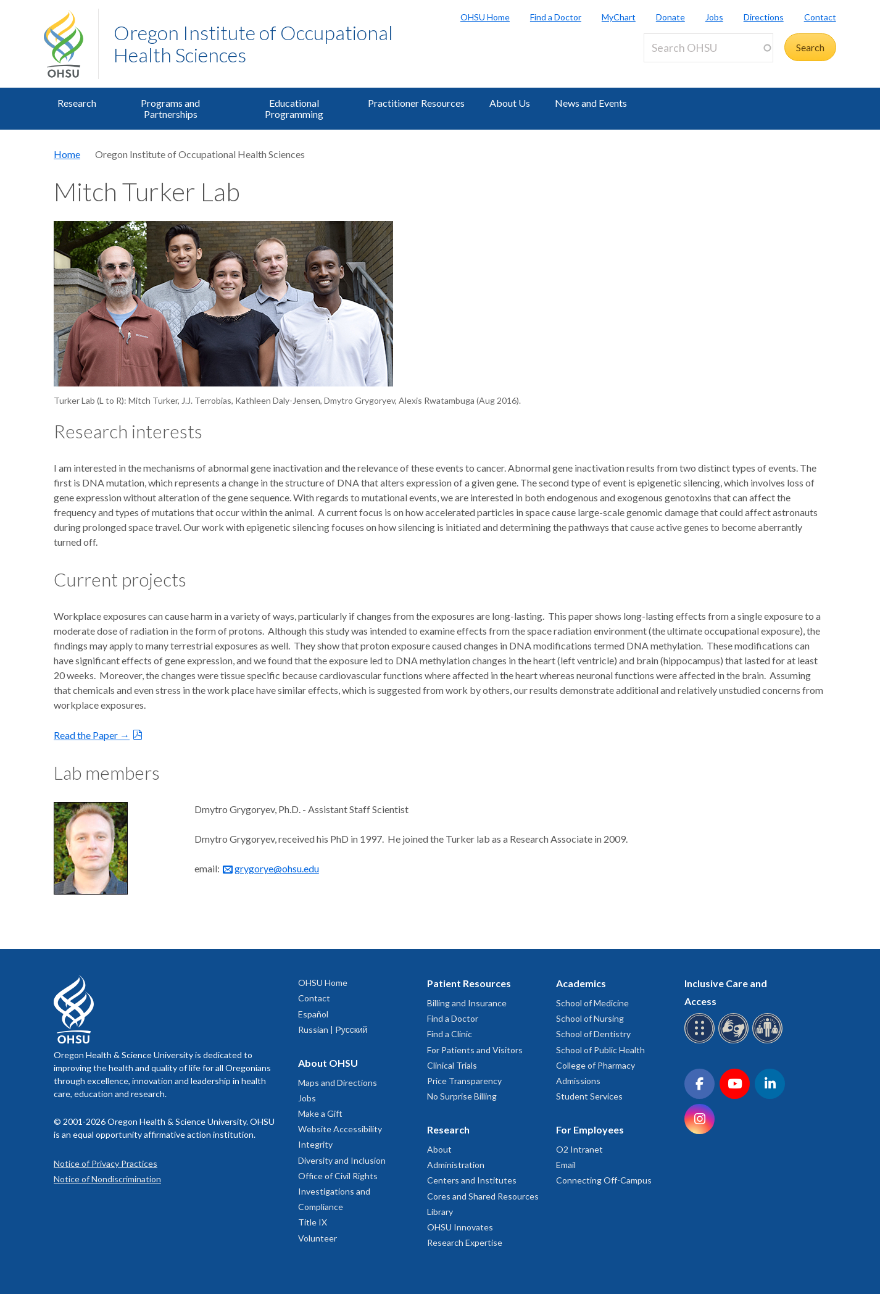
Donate (670, 17)
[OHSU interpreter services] (769, 1041)
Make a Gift (320, 1113)
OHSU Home (485, 17)
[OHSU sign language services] (735, 1041)
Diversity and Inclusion (342, 1160)
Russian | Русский (332, 1029)
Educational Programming (294, 108)
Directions (764, 17)
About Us (509, 103)
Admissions (578, 1080)
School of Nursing (590, 1018)
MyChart (619, 17)
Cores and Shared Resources (483, 1196)
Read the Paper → (92, 735)
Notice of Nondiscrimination (107, 1179)
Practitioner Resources (416, 103)
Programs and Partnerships (170, 108)
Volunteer (317, 1238)
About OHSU (328, 1063)
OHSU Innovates (460, 1227)
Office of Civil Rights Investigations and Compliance (338, 1191)
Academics (581, 983)
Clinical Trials (452, 1065)
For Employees (590, 1129)
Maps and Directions (337, 1082)
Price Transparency (464, 1080)
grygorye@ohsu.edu (277, 868)
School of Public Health (600, 1050)
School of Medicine (592, 1003)
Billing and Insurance (467, 1003)
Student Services (589, 1096)
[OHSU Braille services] (701, 1041)
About (439, 1149)
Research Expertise (464, 1242)
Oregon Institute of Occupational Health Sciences (253, 43)
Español (313, 1014)
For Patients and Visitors (475, 1050)
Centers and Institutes (472, 1180)
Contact (820, 17)
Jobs (714, 17)
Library (440, 1211)
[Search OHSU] (708, 47)
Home (67, 154)
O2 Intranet (579, 1149)
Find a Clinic (449, 1034)
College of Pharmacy (595, 1065)
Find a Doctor (555, 17)
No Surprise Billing (462, 1096)
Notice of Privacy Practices (105, 1163)
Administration (455, 1164)
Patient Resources (469, 983)
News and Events (591, 103)
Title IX (312, 1222)
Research (76, 103)
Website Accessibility (340, 1129)
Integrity (315, 1144)
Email (566, 1164)
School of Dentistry (593, 1034)
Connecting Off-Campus (604, 1180)
